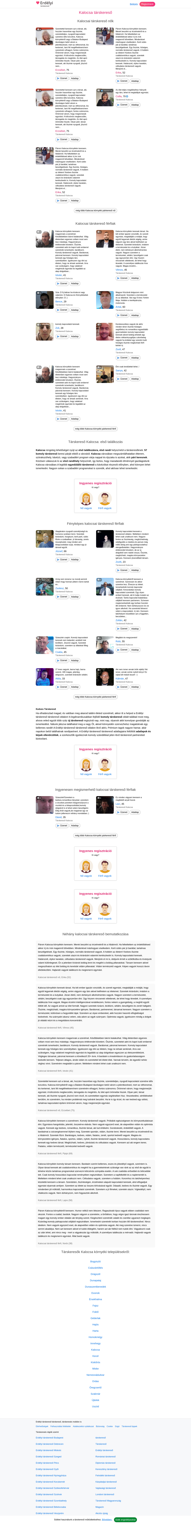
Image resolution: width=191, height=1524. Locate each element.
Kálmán (120, 678)
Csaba (58, 652)
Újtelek (95, 1400)
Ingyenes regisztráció (95, 483)
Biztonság (100, 1426)
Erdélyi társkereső (104, 1450)
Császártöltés (95, 1267)
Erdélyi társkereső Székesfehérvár (52, 1488)
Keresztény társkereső (106, 1469)
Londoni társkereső (105, 1494)
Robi (118, 641)
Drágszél (95, 1274)
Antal (118, 307)
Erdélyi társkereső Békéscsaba (51, 1507)
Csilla (119, 96)
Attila (58, 678)
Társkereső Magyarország (108, 1501)
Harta (96, 1330)
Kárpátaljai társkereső (106, 1482)
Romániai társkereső (106, 1456)
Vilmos (119, 269)
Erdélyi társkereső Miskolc (48, 1450)
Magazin (100, 1507)
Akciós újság (102, 1513)
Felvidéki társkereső (105, 1475)
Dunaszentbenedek (95, 1286)
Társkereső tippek (129, 1426)
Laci (118, 804)
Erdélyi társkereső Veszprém (50, 1513)
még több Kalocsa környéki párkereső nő (95, 210)
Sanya (119, 370)
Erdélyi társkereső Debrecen (49, 1444)
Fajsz (95, 1305)
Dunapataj (95, 1280)
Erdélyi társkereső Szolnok (49, 1494)
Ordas (95, 1381)
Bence (58, 301)
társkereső (101, 1437)
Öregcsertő (96, 1387)
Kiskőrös (95, 1362)
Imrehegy (95, 1343)
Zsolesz (59, 588)
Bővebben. (107, 1519)
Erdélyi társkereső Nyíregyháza (51, 1475)
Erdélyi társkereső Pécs (47, 1463)
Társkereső (101, 1444)
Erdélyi (44, 4)
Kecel (95, 1356)
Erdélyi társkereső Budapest (49, 1437)
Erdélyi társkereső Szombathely (51, 1501)
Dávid (58, 817)
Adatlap (75, 78)
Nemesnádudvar (96, 1375)
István (58, 275)
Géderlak (95, 1318)
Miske (95, 1368)
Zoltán (119, 620)
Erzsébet (60, 70)
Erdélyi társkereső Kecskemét (50, 1482)
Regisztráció (147, 4)
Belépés (134, 4)
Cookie (110, 1426)
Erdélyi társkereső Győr (47, 1469)
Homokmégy (95, 1337)
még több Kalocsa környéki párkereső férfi (95, 429)
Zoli (57, 328)
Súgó (117, 1426)
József (58, 551)
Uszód (95, 1406)
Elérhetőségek (42, 1426)
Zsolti (118, 562)
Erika (118, 72)
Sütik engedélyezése (125, 1520)
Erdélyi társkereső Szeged (48, 1456)
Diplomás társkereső (105, 1463)
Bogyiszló (95, 1261)
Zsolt (118, 349)
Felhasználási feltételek (60, 1426)
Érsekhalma (95, 1299)
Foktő (95, 1312)
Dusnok (95, 1293)
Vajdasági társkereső (106, 1488)
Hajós (95, 1324)
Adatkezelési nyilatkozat (83, 1426)
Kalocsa (95, 1349)
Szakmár (95, 1394)
